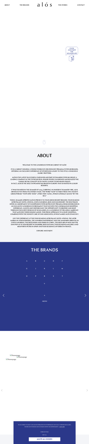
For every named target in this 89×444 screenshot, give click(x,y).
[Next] (85, 295)
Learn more (62, 426)
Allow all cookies (44, 439)
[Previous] (4, 295)
